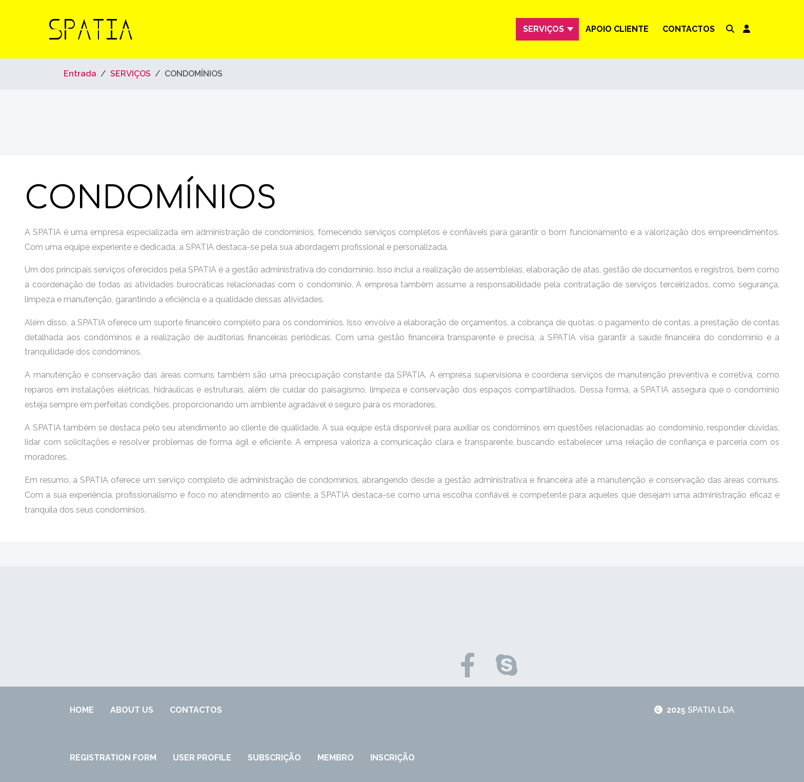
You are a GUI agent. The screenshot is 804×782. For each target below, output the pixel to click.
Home (82, 710)
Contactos (688, 29)
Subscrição (274, 758)
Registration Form (113, 758)
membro (335, 758)
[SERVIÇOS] (571, 29)
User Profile (202, 758)
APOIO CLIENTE (617, 29)
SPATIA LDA (711, 710)
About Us (131, 710)
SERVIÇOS (543, 29)
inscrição (392, 758)
